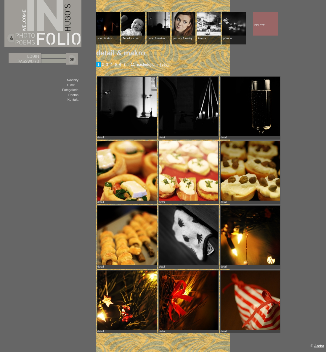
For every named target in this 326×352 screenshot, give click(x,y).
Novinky (72, 80)
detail (100, 137)
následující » (147, 65)
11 (133, 65)
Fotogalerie (70, 90)
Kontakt (73, 99)
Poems (73, 95)
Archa (319, 346)
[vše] (164, 65)
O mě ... (72, 85)
